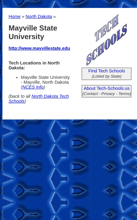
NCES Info (33, 87)
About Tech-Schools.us (107, 88)
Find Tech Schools (106, 70)
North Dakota (38, 16)
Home (15, 16)
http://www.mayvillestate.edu (39, 48)
